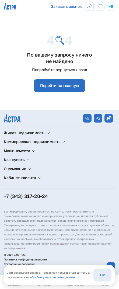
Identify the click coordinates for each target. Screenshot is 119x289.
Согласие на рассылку (19, 264)
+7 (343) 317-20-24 (26, 196)
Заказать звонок (66, 6)
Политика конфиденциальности (25, 259)
